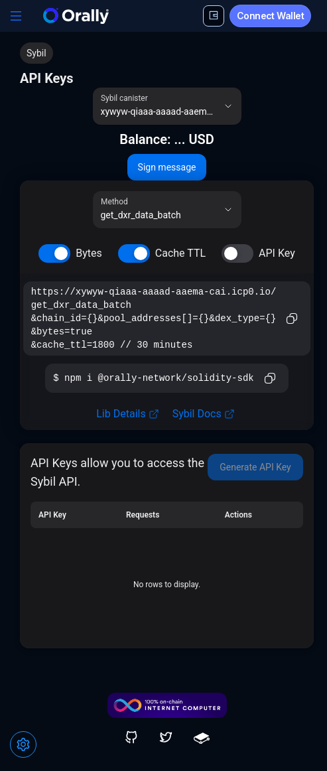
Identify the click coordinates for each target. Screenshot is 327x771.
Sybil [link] (36, 53)
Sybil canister (124, 98)
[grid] (167, 570)
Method (114, 201)
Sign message (167, 167)
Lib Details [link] (127, 413)
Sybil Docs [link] (203, 413)
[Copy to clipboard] (291, 318)
